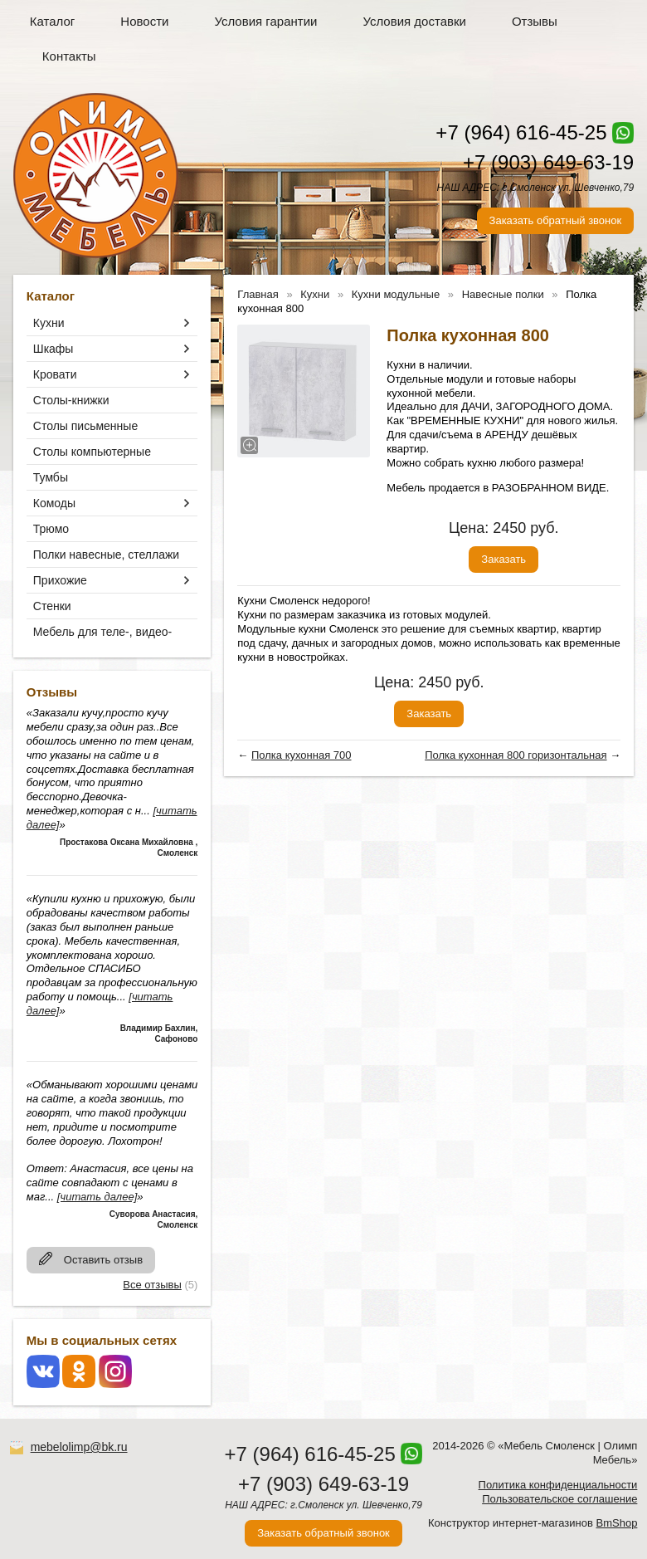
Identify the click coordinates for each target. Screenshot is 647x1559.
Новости (144, 21)
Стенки (52, 606)
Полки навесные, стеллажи (106, 554)
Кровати (55, 374)
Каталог (52, 21)
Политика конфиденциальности (558, 1484)
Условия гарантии (265, 21)
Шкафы (53, 348)
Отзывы (534, 21)
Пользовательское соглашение (559, 1499)
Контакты (69, 56)
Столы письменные (85, 426)
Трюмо (51, 528)
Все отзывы (152, 1284)
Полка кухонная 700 (301, 755)
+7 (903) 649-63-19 (548, 162)
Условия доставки (413, 21)
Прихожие (60, 580)
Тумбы (50, 477)
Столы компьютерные (92, 451)
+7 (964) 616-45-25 (520, 132)
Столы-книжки (71, 400)
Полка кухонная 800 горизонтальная (515, 755)
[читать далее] (97, 1196)
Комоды (54, 503)
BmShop (617, 1523)
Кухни (49, 323)
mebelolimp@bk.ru (79, 1447)
